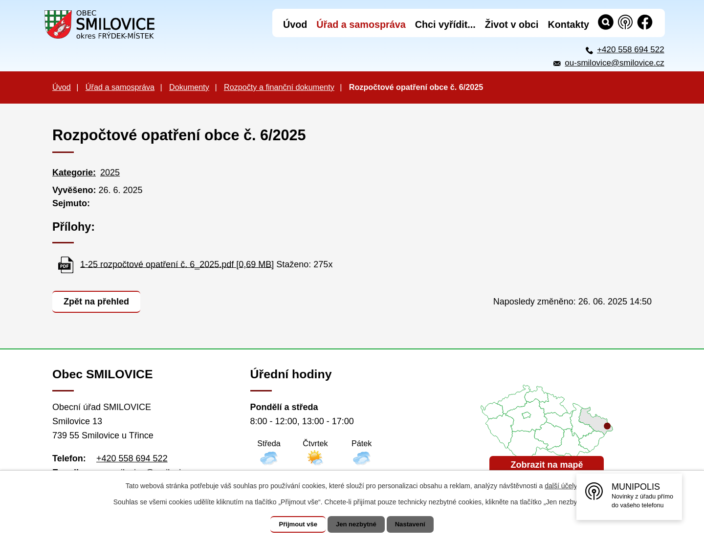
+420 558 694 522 (630, 49)
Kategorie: (74, 172)
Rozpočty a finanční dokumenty (279, 87)
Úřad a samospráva (120, 87)
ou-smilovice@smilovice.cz (614, 62)
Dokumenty (189, 87)
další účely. (561, 486)
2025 (110, 172)
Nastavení (416, 524)
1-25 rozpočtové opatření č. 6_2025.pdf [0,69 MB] (177, 264)
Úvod (61, 87)
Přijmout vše (291, 524)
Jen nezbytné (356, 524)
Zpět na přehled (98, 300)
